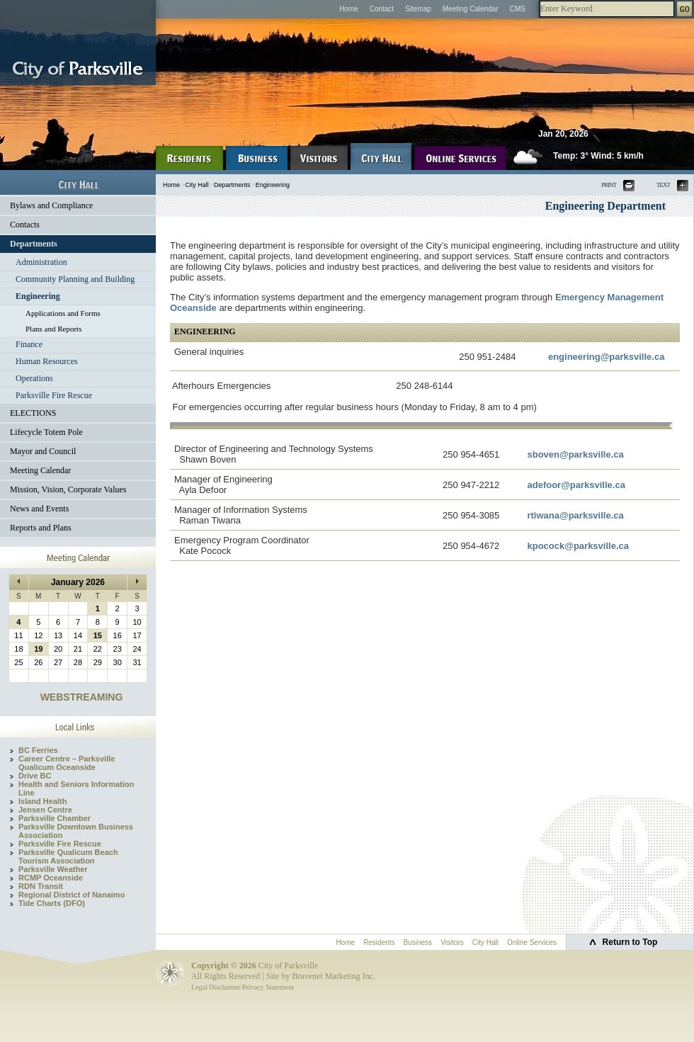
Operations (34, 378)
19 (38, 649)
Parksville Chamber (54, 818)
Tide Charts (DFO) (51, 903)
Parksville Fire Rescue (54, 395)
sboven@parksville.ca (575, 454)
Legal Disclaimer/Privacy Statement (242, 987)
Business (418, 942)
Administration (41, 262)
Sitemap (418, 9)
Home (348, 9)
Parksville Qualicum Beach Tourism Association (68, 856)
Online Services (532, 942)
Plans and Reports (53, 328)
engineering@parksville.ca (606, 356)
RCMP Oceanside (50, 877)
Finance (29, 344)
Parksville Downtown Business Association (75, 830)
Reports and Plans (41, 528)
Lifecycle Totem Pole (46, 432)
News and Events (39, 509)
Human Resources (47, 361)
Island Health (42, 801)
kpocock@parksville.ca (577, 545)
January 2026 (78, 582)
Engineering (38, 296)
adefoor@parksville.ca (576, 485)
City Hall (197, 184)
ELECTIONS (33, 413)
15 (97, 635)
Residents (378, 942)
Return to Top (630, 942)
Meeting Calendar (471, 9)
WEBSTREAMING (81, 697)
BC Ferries (38, 750)
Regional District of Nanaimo (71, 894)
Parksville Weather (53, 869)
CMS (517, 9)
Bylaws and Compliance (51, 205)
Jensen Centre (45, 809)
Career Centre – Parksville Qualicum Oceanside (66, 762)
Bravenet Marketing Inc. (333, 976)
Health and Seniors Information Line (76, 788)
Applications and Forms (63, 313)
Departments (33, 244)
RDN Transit (40, 886)
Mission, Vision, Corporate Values (68, 489)
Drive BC (34, 775)
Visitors (452, 942)
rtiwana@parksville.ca (575, 515)
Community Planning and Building (75, 279)
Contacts (25, 225)
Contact (382, 9)
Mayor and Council (43, 451)
